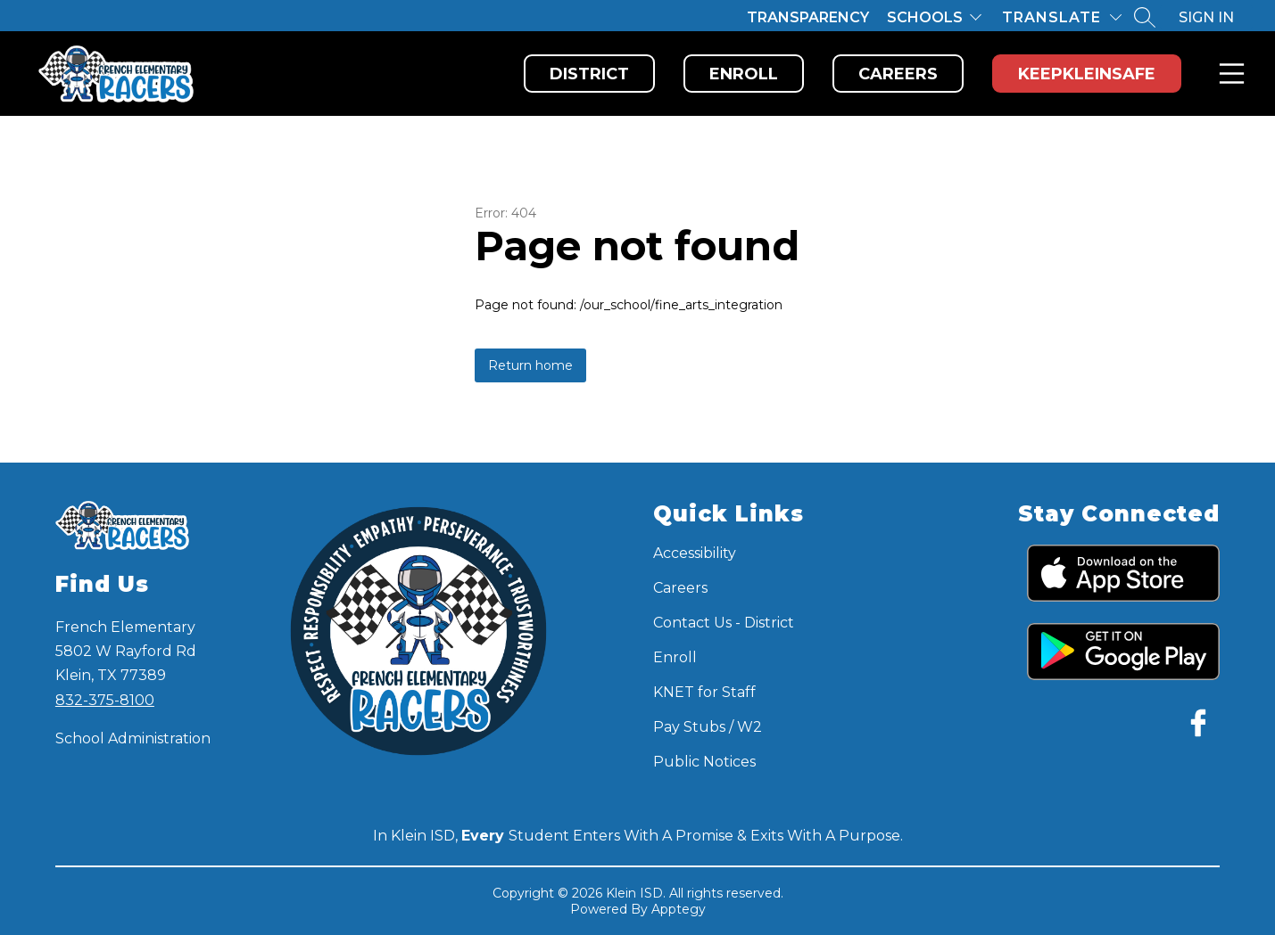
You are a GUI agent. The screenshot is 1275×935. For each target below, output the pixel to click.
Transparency (808, 17)
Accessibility (694, 553)
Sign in (1206, 17)
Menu (1228, 74)
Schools (925, 17)
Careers (898, 74)
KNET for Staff (704, 692)
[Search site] (1144, 17)
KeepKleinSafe (1086, 74)
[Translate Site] (1062, 17)
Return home (530, 365)
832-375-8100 (104, 700)
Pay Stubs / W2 (707, 726)
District (589, 74)
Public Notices (704, 761)
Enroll (743, 74)
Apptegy (678, 909)
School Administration (133, 738)
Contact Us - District (723, 622)
